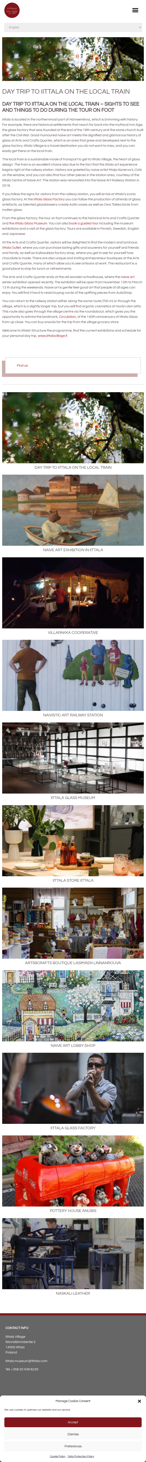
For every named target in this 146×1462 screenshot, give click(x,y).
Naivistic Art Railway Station (73, 715)
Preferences (73, 1446)
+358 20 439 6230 (24, 1369)
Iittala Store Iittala (73, 880)
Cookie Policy (58, 1456)
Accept (73, 1422)
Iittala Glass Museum (73, 798)
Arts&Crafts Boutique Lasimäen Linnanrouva (73, 963)
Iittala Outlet (11, 247)
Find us (22, 365)
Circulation (67, 316)
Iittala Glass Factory (49, 199)
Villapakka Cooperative (73, 633)
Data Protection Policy (81, 1456)
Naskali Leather (73, 1293)
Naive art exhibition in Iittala (73, 550)
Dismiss (73, 1434)
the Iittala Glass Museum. (28, 223)
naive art (127, 277)
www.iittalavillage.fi (52, 336)
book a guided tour (83, 223)
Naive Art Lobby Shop (73, 1046)
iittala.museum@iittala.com (26, 1361)
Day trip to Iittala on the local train (73, 467)
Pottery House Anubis (73, 1211)
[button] (139, 1401)
